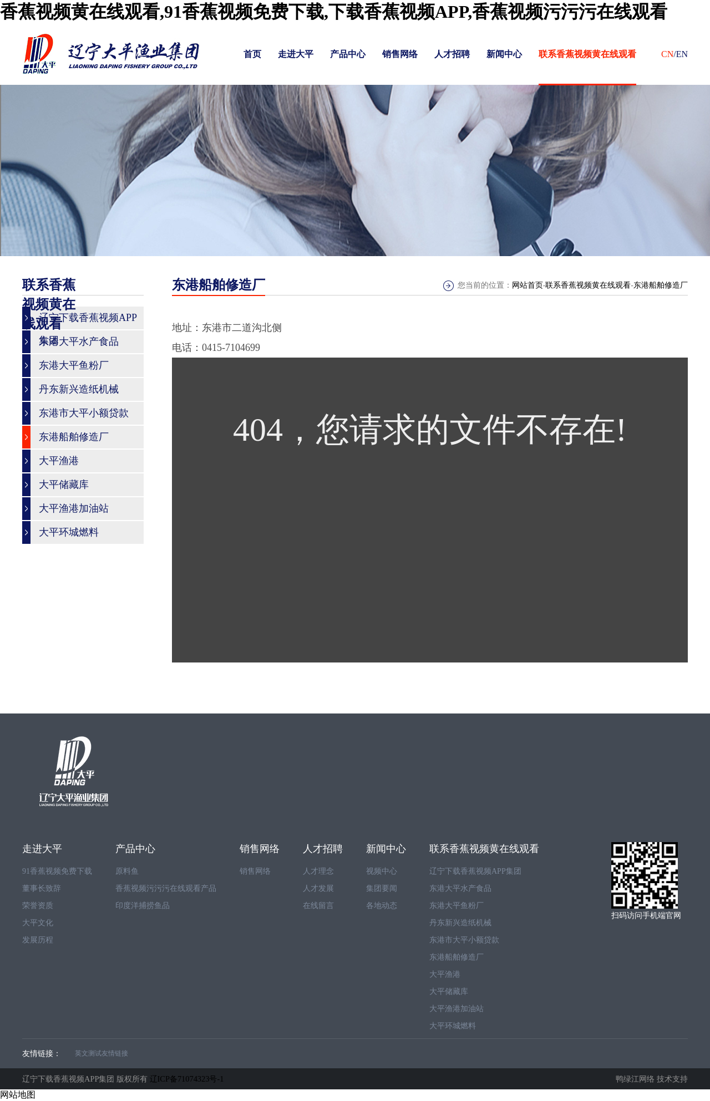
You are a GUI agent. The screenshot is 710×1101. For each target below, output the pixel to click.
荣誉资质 (37, 905)
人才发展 (318, 888)
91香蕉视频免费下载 (57, 871)
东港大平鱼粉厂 (456, 905)
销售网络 (400, 54)
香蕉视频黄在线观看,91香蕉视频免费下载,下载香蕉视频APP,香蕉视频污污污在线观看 (333, 12)
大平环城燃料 (452, 1026)
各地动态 (381, 905)
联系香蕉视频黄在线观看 (587, 54)
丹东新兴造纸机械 (460, 923)
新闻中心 (504, 54)
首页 (252, 54)
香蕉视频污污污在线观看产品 (165, 888)
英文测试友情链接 (101, 1053)
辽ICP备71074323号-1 (187, 1078)
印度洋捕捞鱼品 (142, 905)
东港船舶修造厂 (660, 285)
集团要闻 (381, 888)
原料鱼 (127, 871)
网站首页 (527, 285)
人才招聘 (452, 54)
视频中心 (381, 871)
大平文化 (37, 923)
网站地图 (18, 1094)
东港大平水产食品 (460, 888)
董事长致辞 (41, 888)
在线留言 (318, 905)
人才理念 (318, 871)
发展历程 (37, 940)
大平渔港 (444, 974)
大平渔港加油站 (456, 1009)
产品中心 (348, 54)
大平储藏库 (448, 991)
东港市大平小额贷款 (464, 940)
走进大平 (295, 54)
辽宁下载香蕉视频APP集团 (475, 871)
